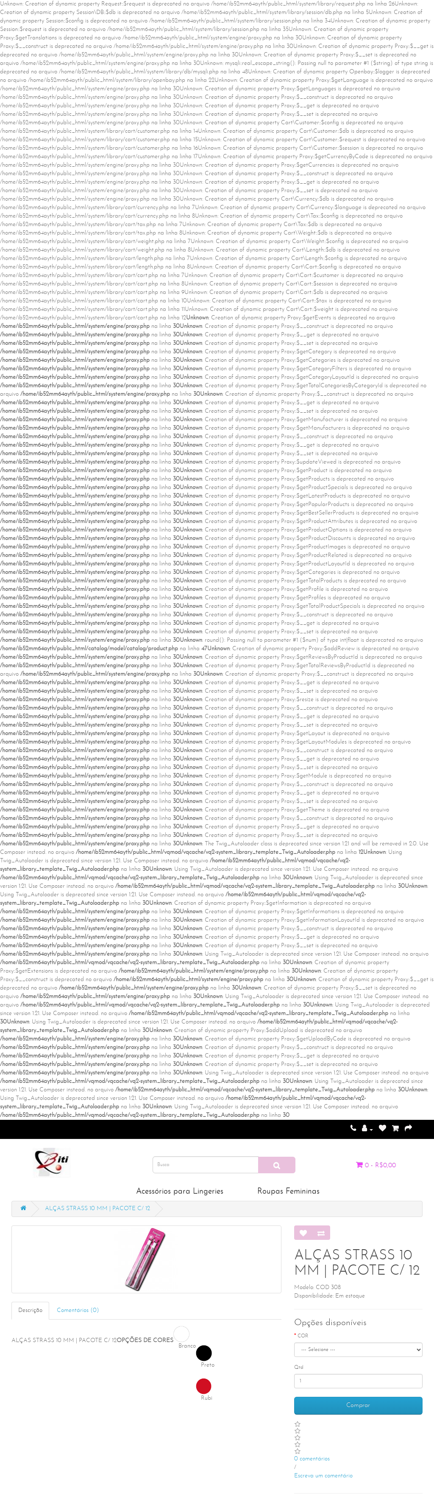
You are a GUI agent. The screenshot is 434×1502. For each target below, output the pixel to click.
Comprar (358, 1405)
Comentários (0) (78, 1310)
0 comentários (312, 1459)
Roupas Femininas (288, 1192)
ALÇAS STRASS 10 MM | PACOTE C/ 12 (97, 1209)
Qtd (298, 1367)
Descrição (30, 1310)
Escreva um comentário (323, 1476)
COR (303, 1336)
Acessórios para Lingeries (179, 1192)
